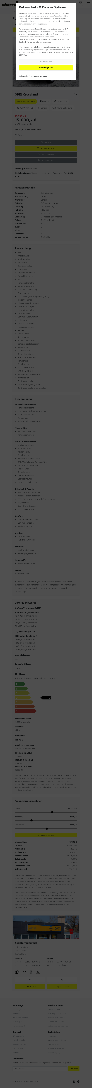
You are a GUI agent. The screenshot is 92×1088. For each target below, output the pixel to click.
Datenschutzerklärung (28, 39)
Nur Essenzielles (46, 61)
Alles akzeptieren (46, 68)
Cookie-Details (25, 42)
